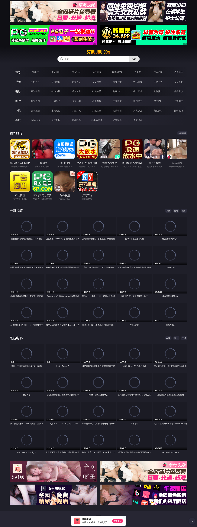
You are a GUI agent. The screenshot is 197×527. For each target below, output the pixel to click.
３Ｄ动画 (96, 81)
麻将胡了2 (117, 72)
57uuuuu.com (98, 52)
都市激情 (35, 110)
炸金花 (137, 72)
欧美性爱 (96, 91)
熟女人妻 (117, 81)
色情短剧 (137, 120)
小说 (18, 110)
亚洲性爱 (35, 91)
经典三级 (137, 91)
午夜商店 (55, 120)
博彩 (18, 72)
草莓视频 (76, 120)
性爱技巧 (178, 110)
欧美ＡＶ (76, 81)
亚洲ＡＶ (35, 81)
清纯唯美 (137, 100)
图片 (18, 101)
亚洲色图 (55, 100)
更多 (184, 210)
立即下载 (117, 521)
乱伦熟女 (158, 91)
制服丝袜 (117, 91)
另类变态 (178, 91)
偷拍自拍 (55, 91)
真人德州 (55, 72)
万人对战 (76, 72)
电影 (18, 91)
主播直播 (158, 81)
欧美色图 (76, 100)
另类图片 (178, 100)
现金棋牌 (158, 72)
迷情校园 (117, 110)
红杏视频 (117, 120)
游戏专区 (96, 72)
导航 (18, 120)
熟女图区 (158, 100)
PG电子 (35, 72)
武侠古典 (96, 110)
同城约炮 (35, 120)
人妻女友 (76, 110)
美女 (168, 210)
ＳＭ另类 (178, 81)
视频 (18, 82)
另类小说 (137, 110)
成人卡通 (76, 91)
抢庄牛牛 (178, 72)
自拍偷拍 (55, 81)
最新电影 (16, 338)
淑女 (176, 338)
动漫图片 (96, 100)
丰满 (168, 338)
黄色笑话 (158, 110)
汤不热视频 (96, 120)
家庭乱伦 (55, 110)
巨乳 (176, 210)
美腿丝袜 (117, 100)
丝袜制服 (137, 81)
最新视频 (16, 210)
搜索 (134, 59)
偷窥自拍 (35, 100)
